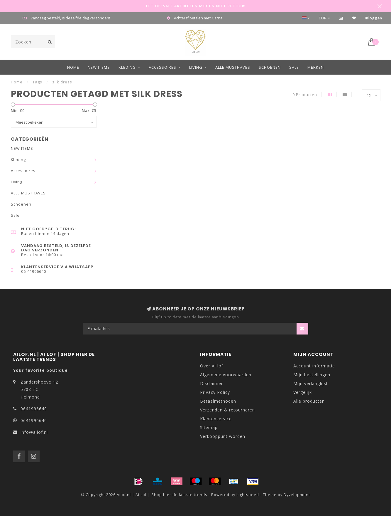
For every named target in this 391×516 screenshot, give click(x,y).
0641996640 (34, 408)
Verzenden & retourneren (227, 410)
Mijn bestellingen (311, 374)
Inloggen (373, 18)
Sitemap (209, 427)
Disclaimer (211, 383)
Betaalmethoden (218, 401)
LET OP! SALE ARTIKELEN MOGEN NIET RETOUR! (196, 6)
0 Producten (304, 94)
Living (195, 67)
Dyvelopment (297, 494)
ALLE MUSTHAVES (232, 67)
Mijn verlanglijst (310, 383)
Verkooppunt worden (222, 436)
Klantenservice (216, 418)
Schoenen (270, 67)
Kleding (127, 67)
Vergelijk (302, 392)
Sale (294, 67)
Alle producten (309, 401)
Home (73, 67)
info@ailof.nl (34, 432)
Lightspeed (247, 494)
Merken (315, 67)
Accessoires (162, 67)
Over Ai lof (211, 366)
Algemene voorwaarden (225, 374)
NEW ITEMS (99, 67)
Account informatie (314, 366)
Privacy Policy (215, 392)
